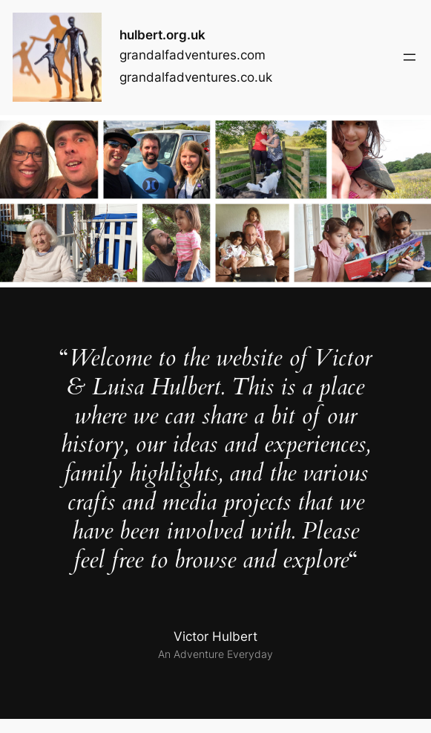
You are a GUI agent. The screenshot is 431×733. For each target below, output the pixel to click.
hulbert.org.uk (162, 34)
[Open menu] (409, 57)
